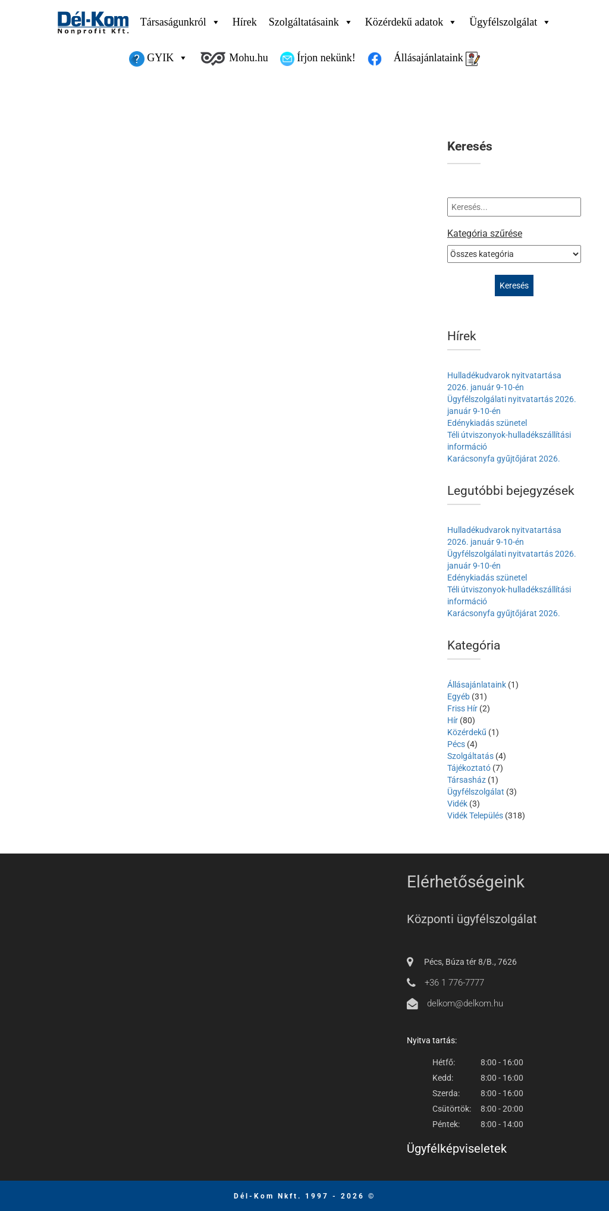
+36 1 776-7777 (454, 982)
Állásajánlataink (437, 59)
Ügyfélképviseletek (457, 1148)
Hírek (245, 22)
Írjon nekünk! (318, 59)
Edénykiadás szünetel (487, 423)
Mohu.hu (234, 59)
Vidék (457, 803)
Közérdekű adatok (411, 22)
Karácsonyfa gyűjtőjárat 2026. (503, 458)
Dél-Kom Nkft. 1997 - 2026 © (304, 1196)
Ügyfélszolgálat (510, 22)
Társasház (466, 780)
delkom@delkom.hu (465, 1003)
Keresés (469, 146)
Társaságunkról (180, 22)
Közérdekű (466, 732)
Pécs (456, 744)
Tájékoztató (469, 768)
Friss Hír (462, 708)
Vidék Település (475, 815)
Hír (452, 720)
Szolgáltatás (470, 756)
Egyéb (458, 696)
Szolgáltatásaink (311, 22)
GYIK (159, 58)
